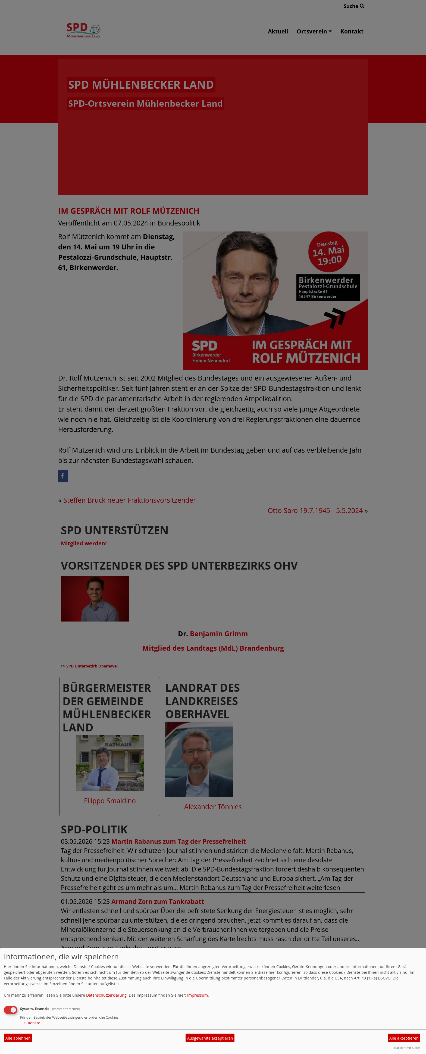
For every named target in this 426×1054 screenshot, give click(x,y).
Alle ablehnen (18, 1038)
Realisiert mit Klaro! (406, 1048)
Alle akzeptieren (404, 1038)
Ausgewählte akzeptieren (210, 1038)
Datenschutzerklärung (106, 995)
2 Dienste (30, 1022)
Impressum (197, 995)
